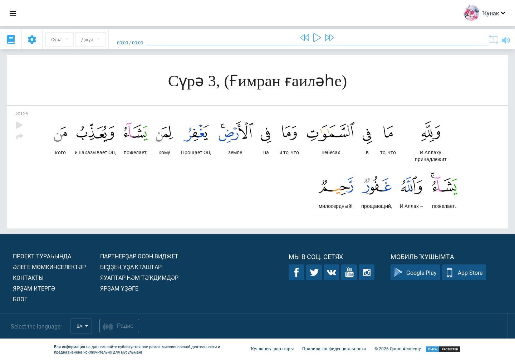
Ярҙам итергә (34, 288)
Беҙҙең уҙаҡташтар (131, 267)
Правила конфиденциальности (334, 348)
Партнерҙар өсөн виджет (139, 256)
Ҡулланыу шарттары (272, 348)
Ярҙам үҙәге (119, 288)
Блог (20, 299)
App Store (464, 272)
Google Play (415, 272)
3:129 (22, 113)
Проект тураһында (42, 256)
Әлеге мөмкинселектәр (49, 267)
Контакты (28, 277)
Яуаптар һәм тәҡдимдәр (139, 277)
